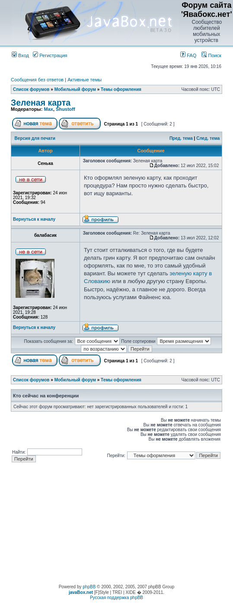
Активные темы (84, 79)
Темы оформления (121, 89)
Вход (20, 55)
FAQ (188, 55)
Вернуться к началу (34, 219)
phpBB (89, 586)
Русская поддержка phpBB (116, 597)
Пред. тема (181, 138)
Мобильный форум (75, 89)
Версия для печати (35, 138)
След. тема (208, 138)
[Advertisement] (116, 523)
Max (48, 109)
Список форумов (31, 89)
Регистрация (50, 55)
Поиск (211, 55)
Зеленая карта (40, 102)
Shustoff (65, 109)
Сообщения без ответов (37, 79)
